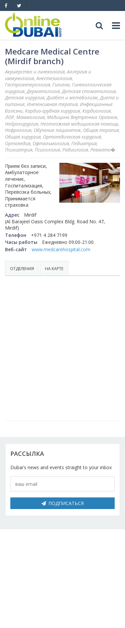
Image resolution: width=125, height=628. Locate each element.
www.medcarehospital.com (61, 249)
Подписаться (62, 503)
